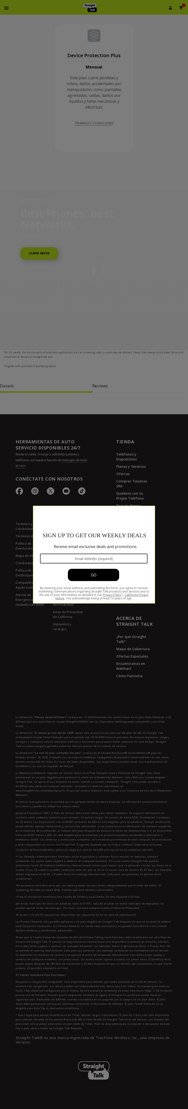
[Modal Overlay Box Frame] (94, 554)
